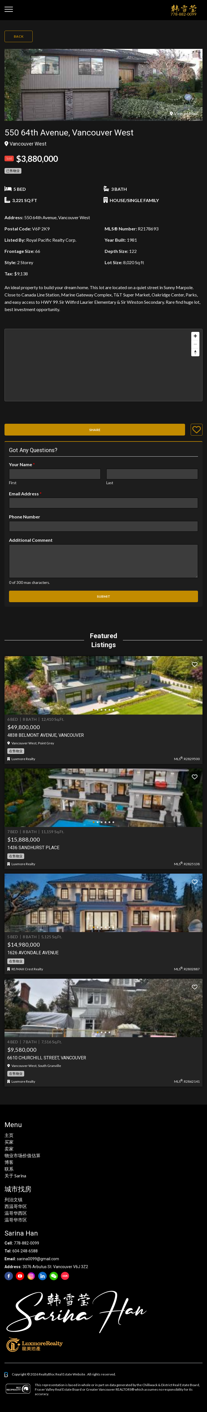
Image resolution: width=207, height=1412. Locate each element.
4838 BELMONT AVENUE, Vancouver (45, 735)
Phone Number (24, 516)
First (12, 483)
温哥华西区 (15, 1213)
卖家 (9, 1148)
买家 (9, 1141)
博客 (9, 1162)
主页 (9, 1135)
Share (94, 430)
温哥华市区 (15, 1219)
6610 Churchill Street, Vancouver (46, 1057)
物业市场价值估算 (22, 1155)
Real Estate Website (70, 1374)
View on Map (183, 113)
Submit (103, 596)
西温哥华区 (15, 1206)
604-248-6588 (25, 1251)
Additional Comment (31, 540)
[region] (103, 365)
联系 (9, 1168)
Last (109, 483)
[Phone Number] (103, 526)
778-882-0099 (26, 1243)
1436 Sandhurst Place (33, 847)
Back (18, 36)
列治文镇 (13, 1199)
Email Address (25, 493)
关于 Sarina (15, 1175)
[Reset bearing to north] (195, 352)
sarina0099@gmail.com (38, 1259)
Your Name (22, 464)
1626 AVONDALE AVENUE (32, 952)
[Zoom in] (195, 336)
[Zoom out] (195, 344)
